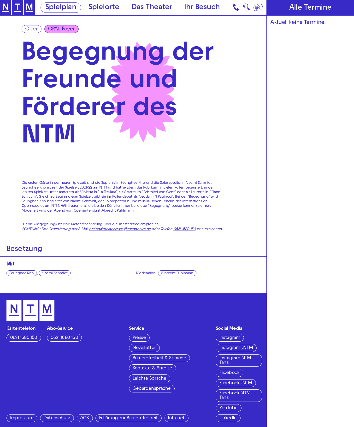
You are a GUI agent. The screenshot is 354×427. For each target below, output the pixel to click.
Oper (31, 29)
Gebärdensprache (152, 389)
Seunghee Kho (21, 273)
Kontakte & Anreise (152, 368)
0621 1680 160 (64, 338)
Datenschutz (56, 418)
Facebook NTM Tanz (234, 395)
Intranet (176, 418)
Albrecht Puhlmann (177, 273)
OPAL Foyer (61, 29)
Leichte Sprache (149, 379)
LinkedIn (228, 418)
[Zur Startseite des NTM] (17, 8)
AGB (84, 418)
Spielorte (103, 8)
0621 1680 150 (23, 338)
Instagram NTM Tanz (235, 360)
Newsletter (144, 348)
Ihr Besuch (202, 8)
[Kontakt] (236, 7)
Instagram (229, 338)
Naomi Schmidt (54, 273)
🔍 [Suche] (246, 8)
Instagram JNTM (236, 348)
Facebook (229, 373)
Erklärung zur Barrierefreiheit (128, 418)
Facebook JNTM (235, 383)
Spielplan (61, 8)
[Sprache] (258, 7)
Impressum (22, 418)
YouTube (228, 408)
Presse (139, 338)
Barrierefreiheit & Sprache (159, 358)
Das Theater (151, 8)
